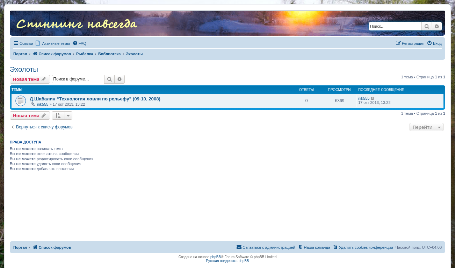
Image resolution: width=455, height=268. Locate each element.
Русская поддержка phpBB (227, 261)
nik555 (42, 104)
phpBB (215, 257)
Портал (20, 54)
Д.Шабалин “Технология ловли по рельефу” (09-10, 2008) (95, 98)
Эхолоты (24, 69)
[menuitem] (79, 43)
